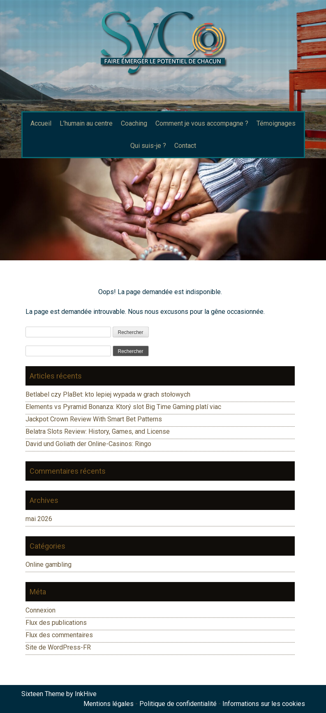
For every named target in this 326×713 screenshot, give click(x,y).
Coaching (134, 123)
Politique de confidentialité (178, 704)
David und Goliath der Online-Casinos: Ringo (88, 444)
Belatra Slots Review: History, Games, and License (97, 431)
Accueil (40, 123)
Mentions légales (108, 704)
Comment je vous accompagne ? (201, 123)
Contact (185, 146)
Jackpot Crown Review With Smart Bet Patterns (93, 419)
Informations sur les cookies (263, 704)
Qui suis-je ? (148, 146)
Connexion (40, 610)
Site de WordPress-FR (58, 647)
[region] (163, 209)
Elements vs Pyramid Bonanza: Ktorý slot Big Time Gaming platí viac (123, 407)
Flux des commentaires (59, 635)
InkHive (86, 694)
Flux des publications (56, 623)
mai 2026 (38, 519)
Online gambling (48, 564)
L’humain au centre (86, 123)
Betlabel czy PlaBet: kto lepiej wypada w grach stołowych (107, 394)
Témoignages (276, 123)
